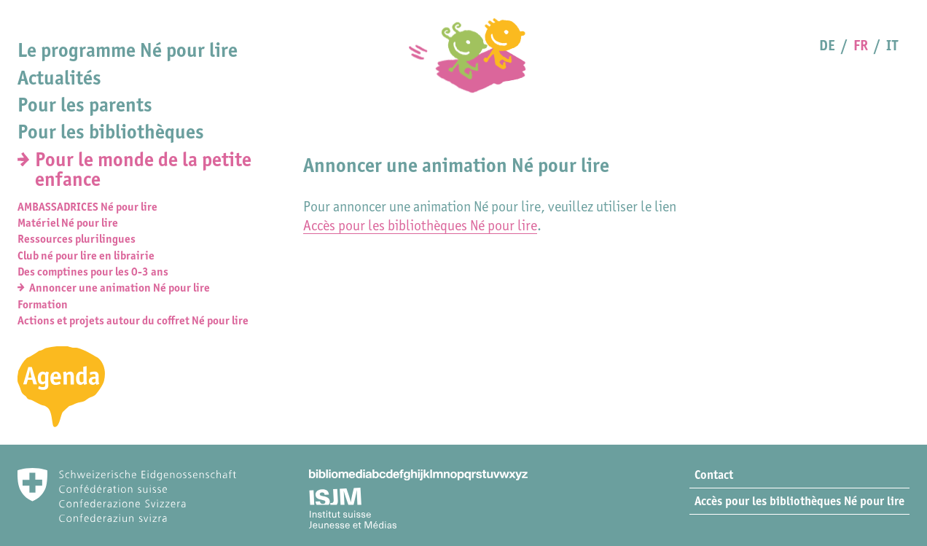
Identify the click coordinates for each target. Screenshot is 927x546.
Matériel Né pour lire (67, 223)
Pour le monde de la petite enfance (143, 169)
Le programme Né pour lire (127, 50)
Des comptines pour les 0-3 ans (92, 271)
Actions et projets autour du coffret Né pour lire (133, 320)
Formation (42, 304)
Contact (714, 474)
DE (827, 45)
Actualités (59, 78)
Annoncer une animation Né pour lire (119, 288)
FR (860, 45)
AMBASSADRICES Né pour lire (87, 207)
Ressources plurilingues (76, 239)
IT (892, 45)
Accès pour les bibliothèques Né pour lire (420, 225)
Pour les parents (84, 105)
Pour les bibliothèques (110, 132)
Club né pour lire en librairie (85, 255)
